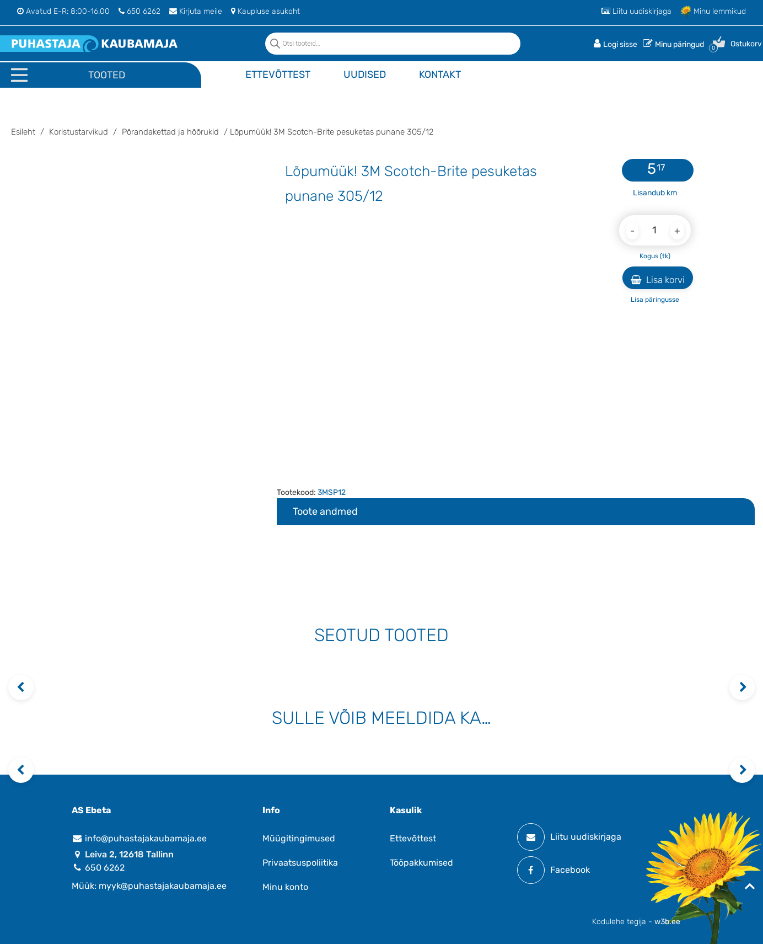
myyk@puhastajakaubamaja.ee (163, 886)
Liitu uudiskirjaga (636, 11)
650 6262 (139, 11)
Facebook (553, 870)
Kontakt (440, 74)
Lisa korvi (658, 279)
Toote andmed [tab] (325, 511)
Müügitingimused (298, 838)
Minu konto (285, 887)
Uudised (364, 74)
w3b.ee (667, 921)
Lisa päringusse (655, 299)
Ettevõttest (277, 74)
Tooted (106, 75)
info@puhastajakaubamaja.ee (139, 838)
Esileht (23, 132)
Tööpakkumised (421, 862)
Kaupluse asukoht (265, 11)
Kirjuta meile (195, 11)
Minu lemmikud (713, 11)
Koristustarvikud (78, 132)
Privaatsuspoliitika (300, 862)
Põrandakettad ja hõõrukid (170, 132)
